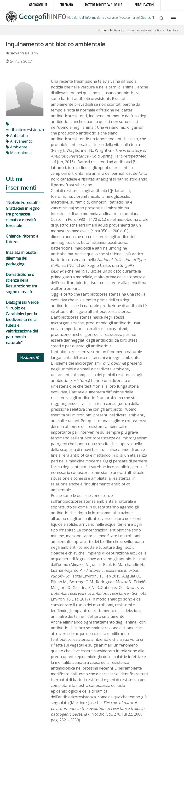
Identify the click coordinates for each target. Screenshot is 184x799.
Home (102, 30)
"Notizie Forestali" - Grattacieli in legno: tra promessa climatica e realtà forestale (23, 214)
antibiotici (17, 135)
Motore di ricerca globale (103, 5)
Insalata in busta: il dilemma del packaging (22, 258)
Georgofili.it (38, 5)
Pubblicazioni (144, 5)
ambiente (16, 147)
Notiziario (117, 30)
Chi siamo (66, 5)
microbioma (19, 152)
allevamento (19, 141)
